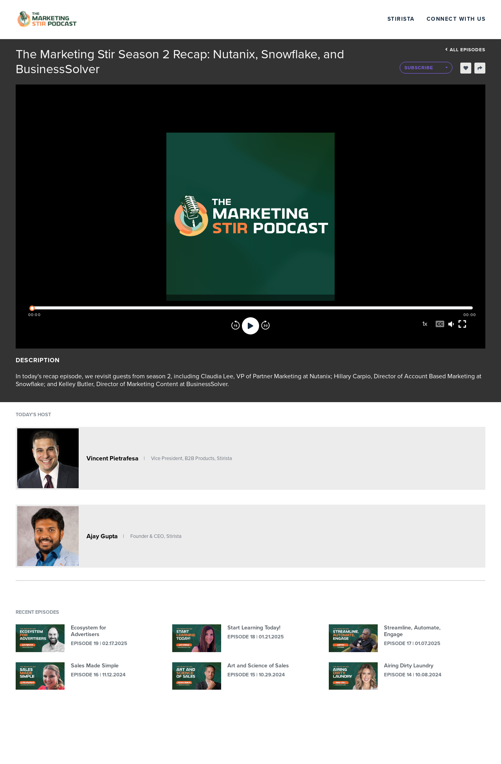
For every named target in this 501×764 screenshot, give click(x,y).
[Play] (250, 325)
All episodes (465, 49)
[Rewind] (235, 325)
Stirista (401, 19)
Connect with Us (456, 19)
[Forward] (265, 325)
